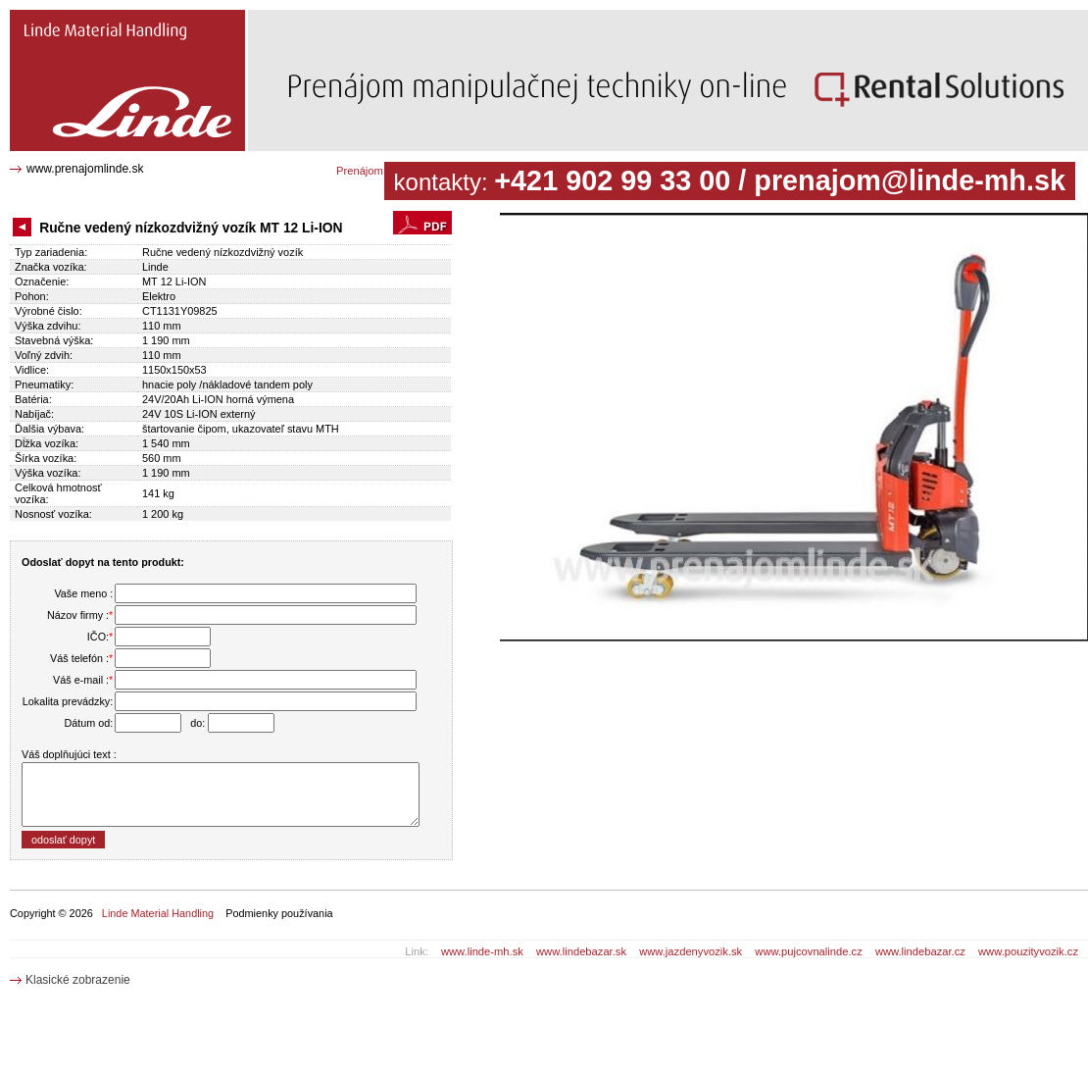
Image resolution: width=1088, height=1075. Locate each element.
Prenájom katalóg (378, 171)
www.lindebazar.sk (581, 951)
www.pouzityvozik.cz (1028, 951)
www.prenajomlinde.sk (84, 169)
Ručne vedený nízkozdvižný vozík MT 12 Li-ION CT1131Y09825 (121, 24)
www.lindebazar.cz (920, 951)
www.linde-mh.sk (482, 951)
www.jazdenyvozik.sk (690, 951)
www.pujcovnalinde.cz (808, 951)
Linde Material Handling (158, 913)
